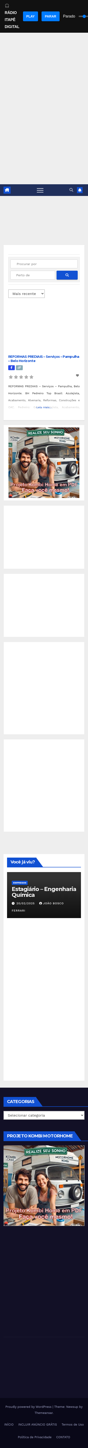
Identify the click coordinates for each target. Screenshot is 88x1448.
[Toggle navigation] (40, 190)
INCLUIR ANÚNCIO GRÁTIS (37, 1424)
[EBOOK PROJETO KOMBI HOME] (44, 462)
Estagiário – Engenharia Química (44, 892)
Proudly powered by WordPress (29, 1407)
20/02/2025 (26, 903)
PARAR (50, 16)
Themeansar (43, 1413)
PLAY (30, 16)
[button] (71, 190)
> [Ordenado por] (26, 293)
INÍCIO (9, 1424)
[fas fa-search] (67, 275)
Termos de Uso (72, 1424)
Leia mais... (44, 407)
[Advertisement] (44, 138)
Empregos (19, 882)
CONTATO (63, 1437)
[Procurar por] (44, 263)
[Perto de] (32, 275)
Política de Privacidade (34, 1437)
